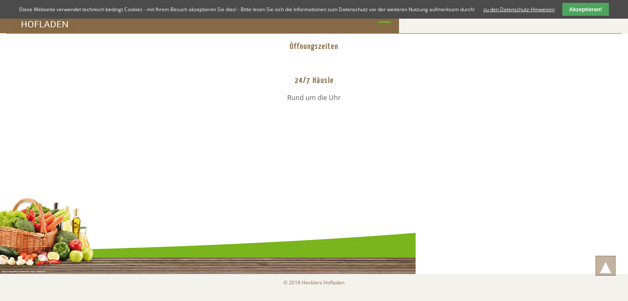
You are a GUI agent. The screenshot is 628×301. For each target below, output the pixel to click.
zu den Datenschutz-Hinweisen (519, 9)
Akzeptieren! (585, 9)
